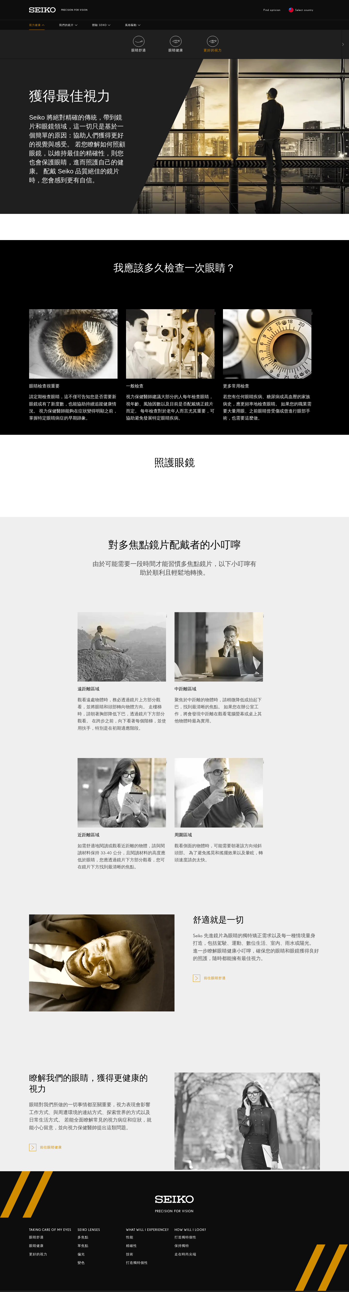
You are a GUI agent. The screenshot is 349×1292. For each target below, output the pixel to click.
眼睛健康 (36, 1246)
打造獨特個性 (137, 1263)
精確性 (131, 1246)
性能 (129, 1237)
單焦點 (83, 1246)
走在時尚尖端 (185, 1254)
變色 (81, 1263)
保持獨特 (181, 1246)
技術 (129, 1254)
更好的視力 (38, 1254)
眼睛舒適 (36, 1237)
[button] (37, 25)
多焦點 (83, 1237)
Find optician (271, 10)
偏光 (81, 1254)
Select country (301, 10)
